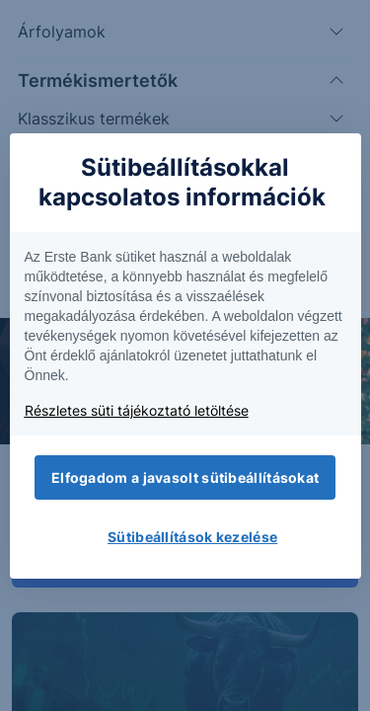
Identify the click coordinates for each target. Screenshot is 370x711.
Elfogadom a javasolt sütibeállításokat (185, 477)
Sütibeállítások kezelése (192, 536)
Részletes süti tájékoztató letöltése (137, 410)
